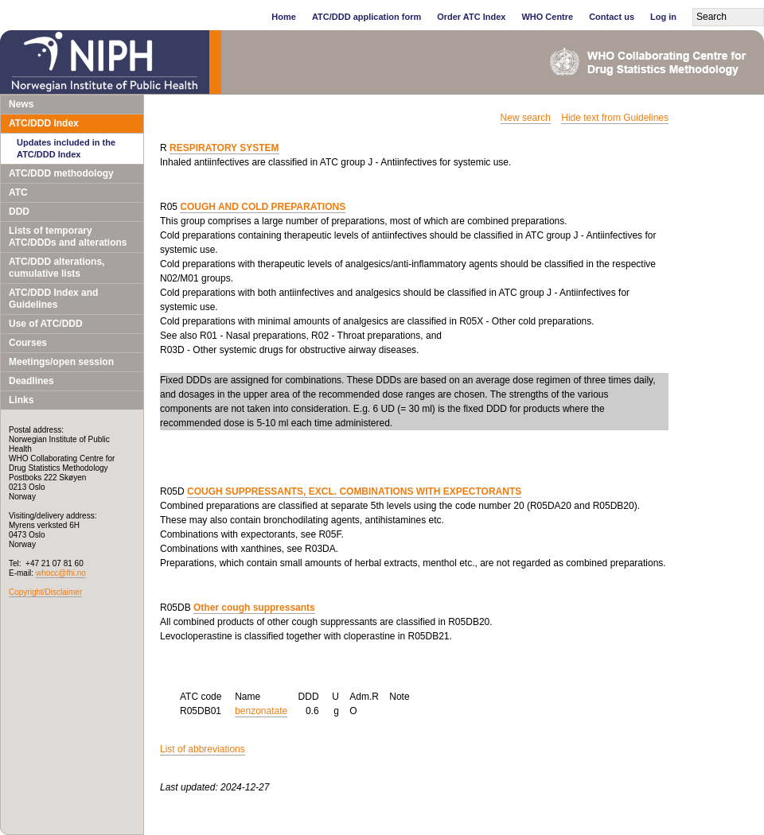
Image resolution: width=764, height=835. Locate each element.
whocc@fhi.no (61, 573)
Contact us (611, 16)
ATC (18, 192)
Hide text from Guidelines (614, 117)
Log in (663, 16)
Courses (28, 342)
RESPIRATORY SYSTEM (224, 147)
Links (21, 400)
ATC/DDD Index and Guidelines (53, 298)
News (21, 104)
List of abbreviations (202, 749)
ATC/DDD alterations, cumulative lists (56, 267)
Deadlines (31, 380)
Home (283, 16)
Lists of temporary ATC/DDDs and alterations (68, 236)
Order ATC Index (471, 16)
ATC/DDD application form (366, 16)
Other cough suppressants (254, 607)
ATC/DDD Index (44, 123)
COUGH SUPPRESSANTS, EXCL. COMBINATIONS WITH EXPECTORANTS (354, 491)
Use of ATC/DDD (46, 323)
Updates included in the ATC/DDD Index (66, 148)
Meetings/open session (61, 361)
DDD (19, 211)
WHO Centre (547, 16)
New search (526, 117)
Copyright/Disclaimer (45, 592)
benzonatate (261, 711)
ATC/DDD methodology (61, 173)
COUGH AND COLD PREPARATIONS (262, 206)
